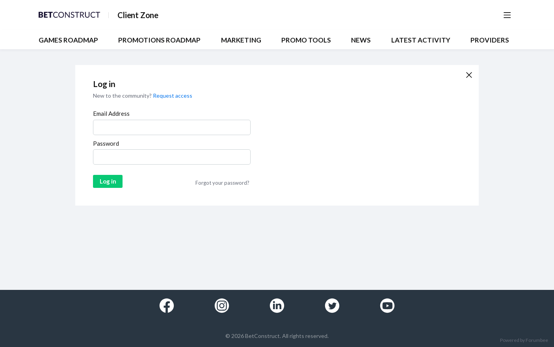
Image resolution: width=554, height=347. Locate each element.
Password (106, 143)
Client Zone (137, 15)
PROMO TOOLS (306, 40)
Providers (489, 40)
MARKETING (241, 40)
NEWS (361, 40)
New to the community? (123, 95)
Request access (172, 95)
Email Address (111, 113)
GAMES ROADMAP (68, 40)
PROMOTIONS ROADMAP (159, 40)
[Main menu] (507, 15)
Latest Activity (420, 40)
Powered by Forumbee (524, 340)
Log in (108, 181)
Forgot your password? (222, 183)
